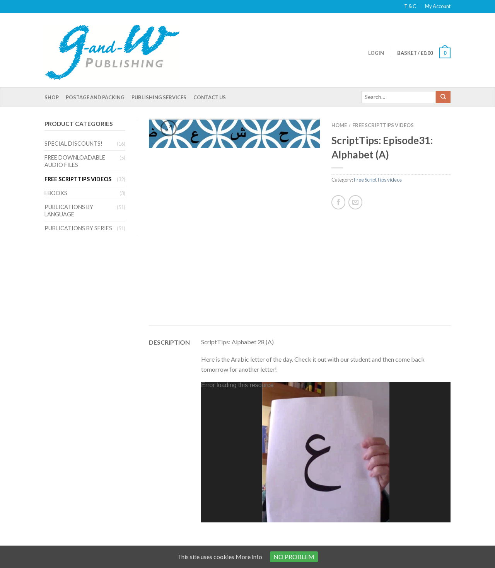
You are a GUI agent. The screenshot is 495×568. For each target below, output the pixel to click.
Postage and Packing (95, 97)
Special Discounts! (73, 143)
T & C (410, 6)
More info (249, 556)
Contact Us (209, 97)
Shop (51, 97)
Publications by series (78, 228)
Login (376, 53)
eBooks (55, 193)
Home (339, 125)
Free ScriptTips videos (77, 179)
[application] (326, 361)
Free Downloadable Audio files (74, 161)
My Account (438, 6)
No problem (293, 556)
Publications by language (68, 211)
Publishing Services (158, 97)
